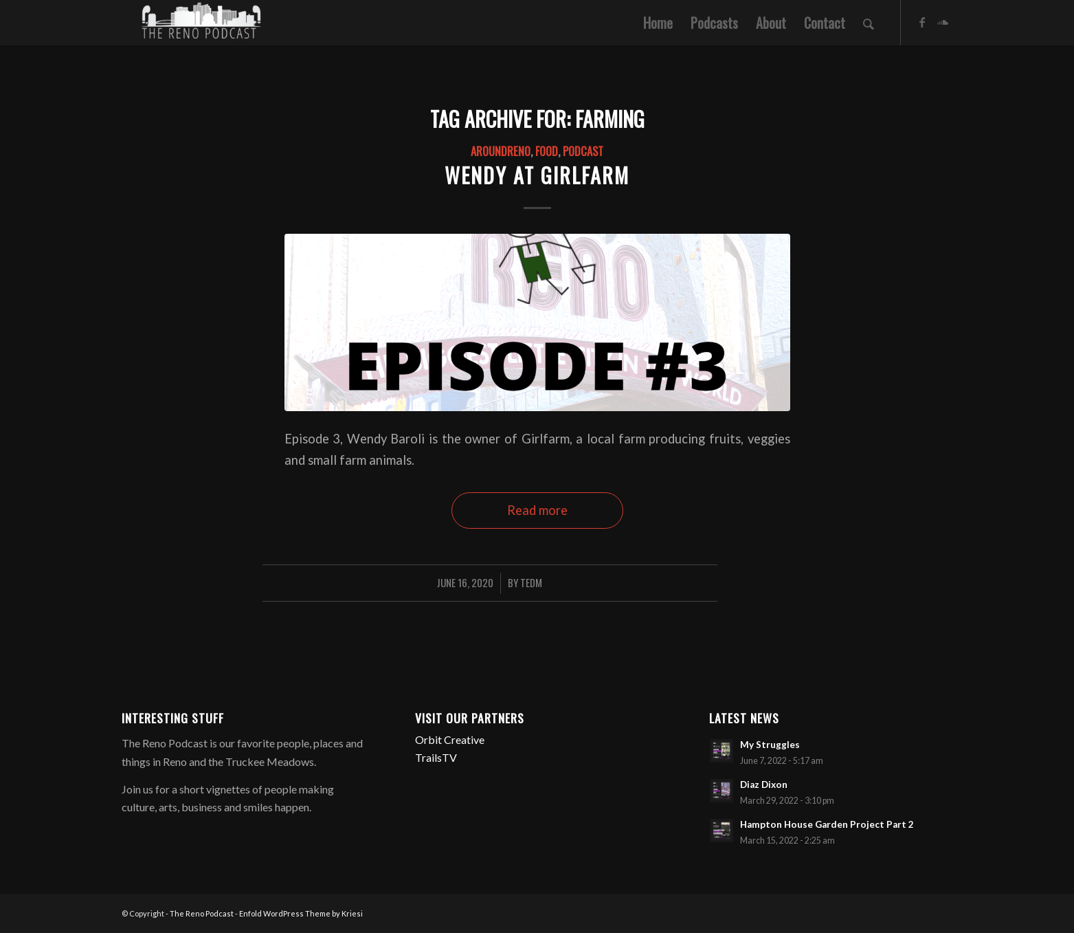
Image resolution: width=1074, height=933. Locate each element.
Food (546, 151)
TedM (531, 582)
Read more (537, 510)
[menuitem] (658, 22)
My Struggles (770, 744)
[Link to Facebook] (922, 22)
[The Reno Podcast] (200, 22)
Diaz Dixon (763, 784)
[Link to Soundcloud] (942, 22)
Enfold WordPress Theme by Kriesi (301, 913)
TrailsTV (436, 757)
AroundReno (500, 151)
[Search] (868, 22)
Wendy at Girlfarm (537, 175)
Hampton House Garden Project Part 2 (827, 824)
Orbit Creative (449, 739)
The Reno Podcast (202, 913)
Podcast (583, 151)
